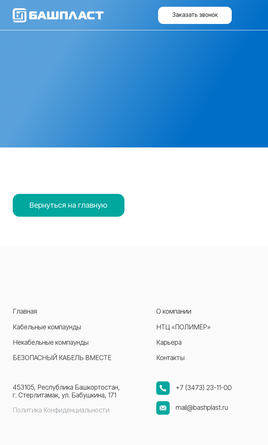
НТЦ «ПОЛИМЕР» (183, 327)
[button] (195, 15)
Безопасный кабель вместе (62, 358)
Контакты (170, 358)
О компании (173, 311)
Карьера (169, 342)
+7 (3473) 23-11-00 (204, 387)
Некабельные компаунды (51, 342)
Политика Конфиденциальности (61, 410)
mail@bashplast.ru (202, 407)
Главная (25, 311)
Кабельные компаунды (47, 327)
